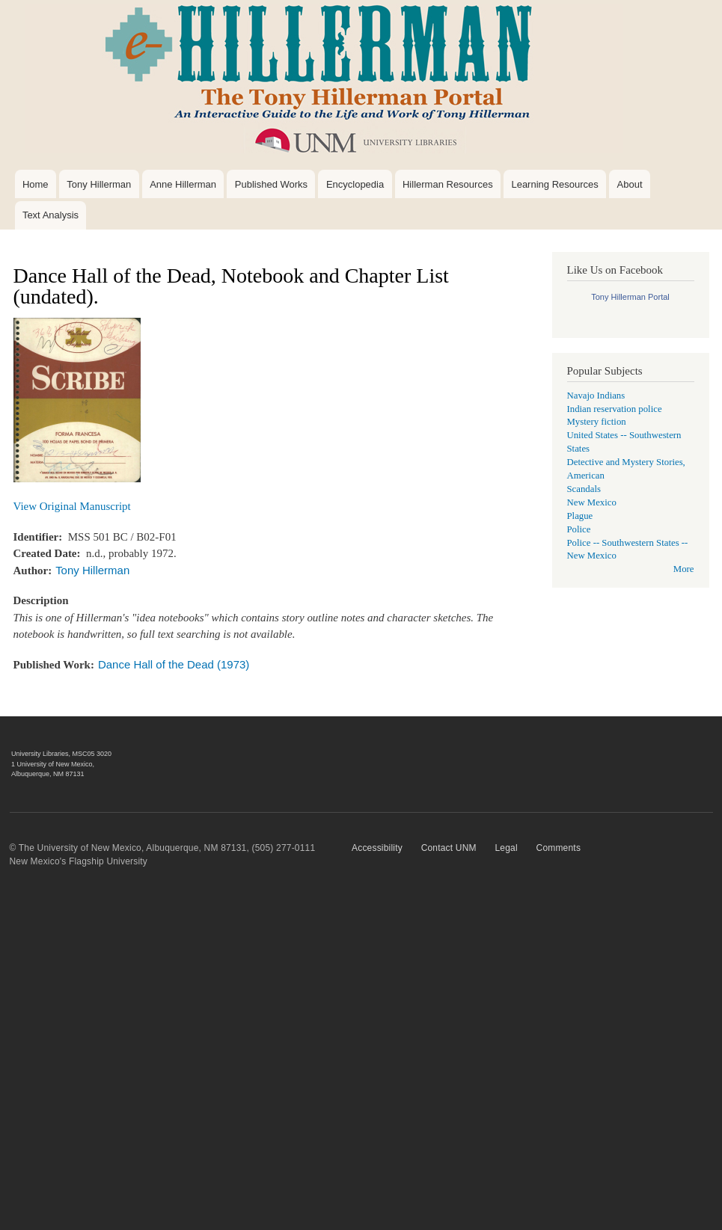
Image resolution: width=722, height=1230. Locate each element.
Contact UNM (449, 848)
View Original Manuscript (72, 506)
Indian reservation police (614, 409)
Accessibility (377, 848)
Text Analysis (50, 215)
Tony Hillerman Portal (630, 296)
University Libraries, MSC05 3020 (61, 753)
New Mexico (592, 502)
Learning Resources (554, 184)
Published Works (271, 184)
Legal (506, 848)
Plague (580, 516)
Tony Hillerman (99, 184)
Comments (558, 848)
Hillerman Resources (448, 184)
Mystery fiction (596, 421)
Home (35, 184)
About (630, 184)
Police (579, 529)
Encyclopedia (355, 184)
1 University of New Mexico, (52, 764)
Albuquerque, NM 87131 (48, 774)
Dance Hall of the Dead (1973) (173, 664)
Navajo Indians (596, 395)
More (683, 569)
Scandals (584, 489)
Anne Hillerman (183, 184)
